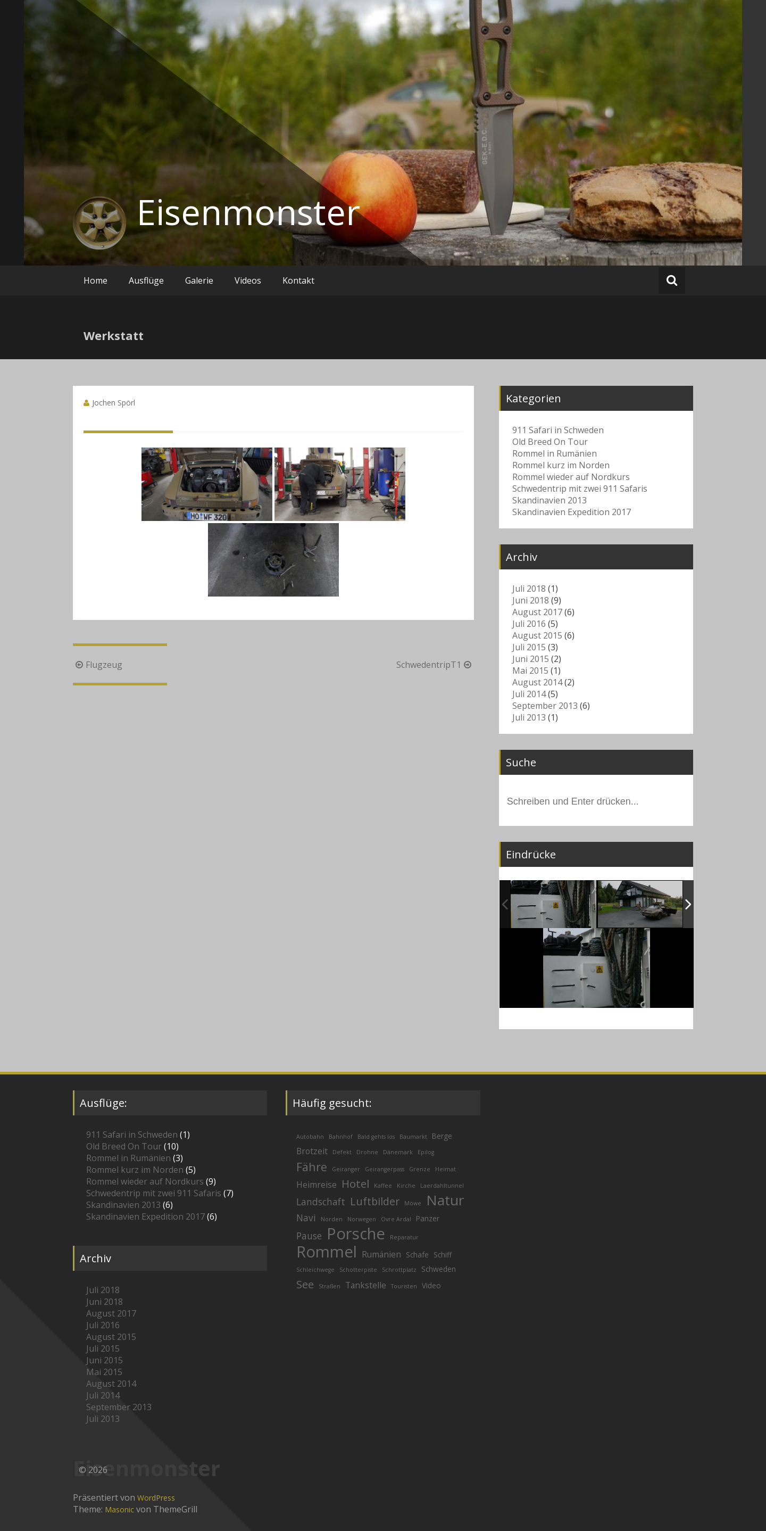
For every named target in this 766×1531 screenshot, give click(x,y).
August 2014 (537, 682)
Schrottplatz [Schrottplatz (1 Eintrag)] (399, 1269)
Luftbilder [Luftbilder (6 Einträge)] (374, 1201)
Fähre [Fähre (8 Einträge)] (311, 1166)
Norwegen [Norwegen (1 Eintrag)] (361, 1219)
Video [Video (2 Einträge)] (431, 1285)
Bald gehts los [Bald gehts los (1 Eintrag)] (376, 1136)
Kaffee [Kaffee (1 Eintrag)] (383, 1185)
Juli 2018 (529, 588)
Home (95, 280)
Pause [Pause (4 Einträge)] (309, 1236)
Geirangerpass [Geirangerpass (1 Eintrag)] (384, 1169)
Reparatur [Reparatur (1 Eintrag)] (404, 1237)
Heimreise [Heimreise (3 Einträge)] (316, 1184)
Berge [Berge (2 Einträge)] (442, 1136)
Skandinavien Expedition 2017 (571, 512)
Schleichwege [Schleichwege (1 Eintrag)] (315, 1269)
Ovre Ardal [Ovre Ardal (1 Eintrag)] (396, 1219)
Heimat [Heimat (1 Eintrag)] (445, 1169)
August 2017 (537, 612)
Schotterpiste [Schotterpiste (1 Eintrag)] (358, 1269)
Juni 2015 (530, 659)
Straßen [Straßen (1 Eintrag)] (329, 1286)
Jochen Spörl (113, 403)
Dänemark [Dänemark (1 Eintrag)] (398, 1152)
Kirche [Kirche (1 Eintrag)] (406, 1185)
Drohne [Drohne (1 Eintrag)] (367, 1152)
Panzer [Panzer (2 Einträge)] (427, 1218)
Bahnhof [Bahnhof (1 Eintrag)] (341, 1136)
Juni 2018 (530, 600)
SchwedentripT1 (435, 665)
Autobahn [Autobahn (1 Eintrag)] (310, 1136)
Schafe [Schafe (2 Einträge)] (417, 1254)
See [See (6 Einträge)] (305, 1284)
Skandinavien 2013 (549, 500)
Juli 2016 (529, 624)
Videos (248, 280)
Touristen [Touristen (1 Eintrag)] (404, 1286)
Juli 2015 (529, 647)
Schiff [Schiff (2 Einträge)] (443, 1254)
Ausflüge (146, 280)
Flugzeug (97, 665)
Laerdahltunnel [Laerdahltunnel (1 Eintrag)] (442, 1185)
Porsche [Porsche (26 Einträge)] (356, 1233)
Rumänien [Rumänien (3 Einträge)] (381, 1254)
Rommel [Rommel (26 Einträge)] (326, 1251)
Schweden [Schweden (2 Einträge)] (438, 1269)
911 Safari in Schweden (558, 430)
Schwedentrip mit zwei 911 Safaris (579, 488)
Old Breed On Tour (550, 442)
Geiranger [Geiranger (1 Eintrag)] (346, 1169)
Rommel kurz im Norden (561, 465)
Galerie (199, 280)
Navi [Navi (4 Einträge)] (306, 1218)
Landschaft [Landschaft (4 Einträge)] (320, 1202)
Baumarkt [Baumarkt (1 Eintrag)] (413, 1136)
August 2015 (537, 635)
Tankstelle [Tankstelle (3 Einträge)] (365, 1285)
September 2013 (545, 705)
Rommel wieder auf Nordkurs (571, 477)
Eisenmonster (248, 211)
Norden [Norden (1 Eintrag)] (332, 1219)
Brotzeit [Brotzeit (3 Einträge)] (312, 1151)
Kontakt (298, 280)
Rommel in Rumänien (554, 453)
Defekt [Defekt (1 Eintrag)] (342, 1152)
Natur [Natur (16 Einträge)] (445, 1200)
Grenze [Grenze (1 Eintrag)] (419, 1169)
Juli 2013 (529, 717)
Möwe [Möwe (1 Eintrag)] (412, 1203)
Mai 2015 (530, 670)
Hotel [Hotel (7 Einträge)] (355, 1183)
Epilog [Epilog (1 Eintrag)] (426, 1152)
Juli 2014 (529, 694)
